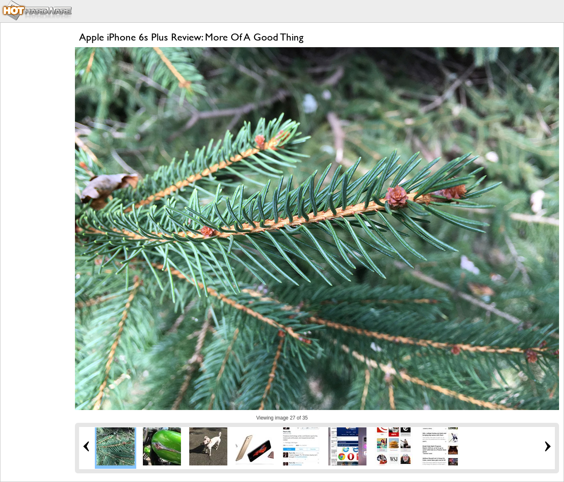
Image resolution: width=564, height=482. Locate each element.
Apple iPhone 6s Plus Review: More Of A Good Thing (191, 37)
